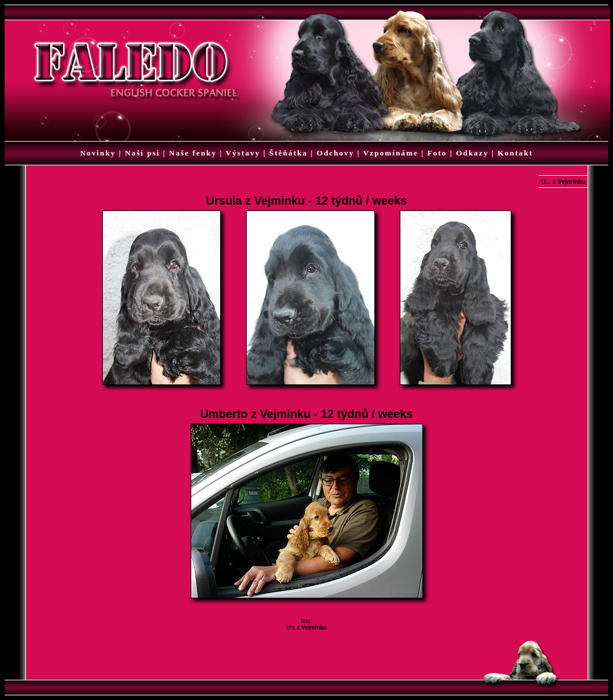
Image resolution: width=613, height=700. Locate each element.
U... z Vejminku (563, 181)
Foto (437, 153)
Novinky (98, 153)
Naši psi (142, 153)
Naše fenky (193, 153)
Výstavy (243, 153)
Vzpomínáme (390, 153)
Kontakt (515, 153)
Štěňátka (288, 153)
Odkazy (472, 153)
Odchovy (335, 153)
